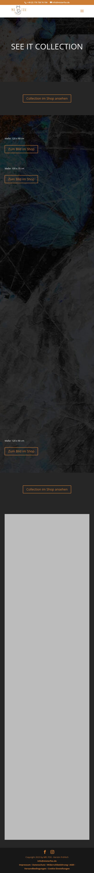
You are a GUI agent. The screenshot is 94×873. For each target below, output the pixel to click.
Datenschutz (38, 864)
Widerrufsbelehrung (57, 864)
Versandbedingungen (35, 868)
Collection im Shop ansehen (47, 98)
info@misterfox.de (47, 860)
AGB (72, 864)
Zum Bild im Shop (21, 149)
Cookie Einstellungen (59, 868)
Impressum (25, 864)
